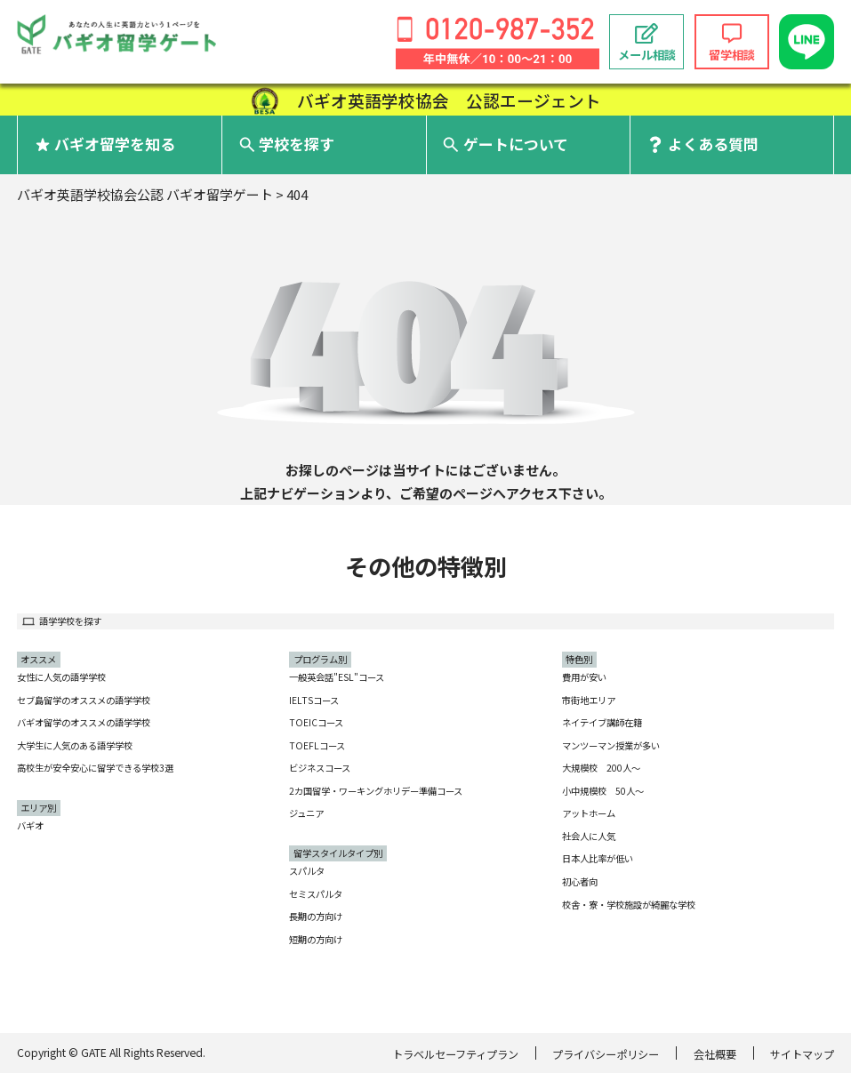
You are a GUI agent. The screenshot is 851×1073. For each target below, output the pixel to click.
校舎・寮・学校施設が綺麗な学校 (628, 904)
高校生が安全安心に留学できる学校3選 (95, 767)
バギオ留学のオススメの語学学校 (83, 722)
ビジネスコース (319, 767)
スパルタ (307, 870)
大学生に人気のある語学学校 (74, 745)
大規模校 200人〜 (601, 767)
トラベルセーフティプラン (455, 1054)
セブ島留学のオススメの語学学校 (83, 700)
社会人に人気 (588, 836)
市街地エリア (588, 700)
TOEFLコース (317, 745)
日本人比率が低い (597, 858)
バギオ (30, 825)
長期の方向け (315, 916)
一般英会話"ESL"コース (336, 677)
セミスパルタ (315, 894)
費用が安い (584, 677)
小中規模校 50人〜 (603, 790)
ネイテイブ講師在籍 (602, 722)
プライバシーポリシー (605, 1054)
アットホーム (588, 813)
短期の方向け (315, 939)
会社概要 (715, 1054)
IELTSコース (314, 700)
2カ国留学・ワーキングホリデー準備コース (375, 790)
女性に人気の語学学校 (61, 677)
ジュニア (306, 813)
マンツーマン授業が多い (611, 745)
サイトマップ (802, 1054)
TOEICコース (316, 722)
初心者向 (580, 881)
